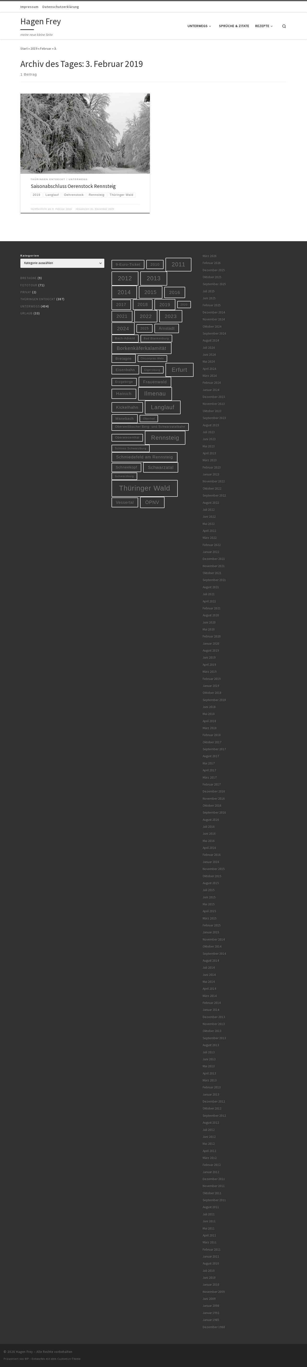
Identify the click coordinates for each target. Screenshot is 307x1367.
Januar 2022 (211, 552)
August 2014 (211, 961)
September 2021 (214, 580)
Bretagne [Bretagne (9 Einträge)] (124, 358)
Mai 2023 (209, 446)
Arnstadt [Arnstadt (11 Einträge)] (167, 328)
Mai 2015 (209, 904)
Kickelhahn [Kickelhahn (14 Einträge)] (127, 407)
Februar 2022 (212, 545)
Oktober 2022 (212, 488)
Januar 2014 (211, 1010)
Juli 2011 (209, 1214)
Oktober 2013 (212, 1031)
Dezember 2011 (214, 1179)
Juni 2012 (209, 1137)
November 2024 (214, 319)
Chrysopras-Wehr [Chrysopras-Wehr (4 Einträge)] (152, 358)
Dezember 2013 (214, 1017)
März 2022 (210, 538)
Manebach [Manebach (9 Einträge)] (125, 418)
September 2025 (214, 284)
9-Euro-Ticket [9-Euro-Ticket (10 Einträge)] (128, 264)
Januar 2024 (211, 390)
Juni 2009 (209, 1299)
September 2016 (214, 812)
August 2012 (211, 1123)
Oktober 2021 (212, 573)
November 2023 (214, 404)
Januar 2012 (211, 1172)
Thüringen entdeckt (37, 299)
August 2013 (211, 1045)
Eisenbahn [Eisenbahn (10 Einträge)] (125, 370)
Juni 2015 (209, 897)
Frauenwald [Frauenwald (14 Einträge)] (155, 382)
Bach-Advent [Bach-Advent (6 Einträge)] (125, 338)
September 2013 (214, 1038)
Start (24, 48)
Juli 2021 (209, 594)
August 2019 (211, 650)
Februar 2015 (212, 925)
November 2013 (214, 1024)
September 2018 (214, 700)
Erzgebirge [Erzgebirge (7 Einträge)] (124, 382)
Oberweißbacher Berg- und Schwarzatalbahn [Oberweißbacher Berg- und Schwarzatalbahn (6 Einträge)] (150, 426)
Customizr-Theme (69, 1359)
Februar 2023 (212, 467)
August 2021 (211, 587)
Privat (25, 292)
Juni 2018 (209, 707)
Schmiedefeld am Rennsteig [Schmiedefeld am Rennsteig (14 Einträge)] (144, 457)
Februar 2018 (212, 735)
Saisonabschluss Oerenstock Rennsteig (73, 186)
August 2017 (211, 756)
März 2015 (210, 918)
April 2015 (209, 911)
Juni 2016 (209, 834)
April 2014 (209, 989)
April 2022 (209, 531)
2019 (33, 48)
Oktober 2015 (212, 876)
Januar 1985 (211, 1320)
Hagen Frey (24, 1352)
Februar (45, 48)
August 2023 (211, 425)
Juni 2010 (209, 1278)
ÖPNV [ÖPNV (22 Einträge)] (152, 502)
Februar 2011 (212, 1249)
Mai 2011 (209, 1228)
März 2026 (210, 256)
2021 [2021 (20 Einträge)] (122, 316)
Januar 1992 (211, 1313)
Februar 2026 (212, 263)
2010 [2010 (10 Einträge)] (155, 264)
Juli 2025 (209, 291)
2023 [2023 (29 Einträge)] (171, 316)
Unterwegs (30, 306)
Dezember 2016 (214, 791)
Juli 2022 (209, 510)
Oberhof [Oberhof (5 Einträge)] (149, 418)
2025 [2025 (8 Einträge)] (144, 328)
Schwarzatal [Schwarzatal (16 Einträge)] (161, 467)
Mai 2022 (209, 524)
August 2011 (211, 1207)
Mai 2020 (209, 629)
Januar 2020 (211, 644)
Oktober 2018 (212, 693)
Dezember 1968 (214, 1327)
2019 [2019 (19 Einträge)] (164, 304)
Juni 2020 (209, 622)
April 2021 (209, 601)
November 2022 (214, 481)
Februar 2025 (212, 305)
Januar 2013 (211, 1094)
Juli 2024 (209, 348)
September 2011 (214, 1200)
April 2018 (209, 721)
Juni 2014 (209, 975)
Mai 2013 (209, 1066)
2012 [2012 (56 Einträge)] (125, 278)
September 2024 (214, 333)
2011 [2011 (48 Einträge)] (178, 264)
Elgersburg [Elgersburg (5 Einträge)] (152, 369)
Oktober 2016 (212, 805)
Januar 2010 (211, 1285)
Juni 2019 (209, 657)
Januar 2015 (211, 932)
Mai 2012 (209, 1144)
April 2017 (209, 770)
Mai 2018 (209, 714)
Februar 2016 (212, 855)
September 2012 (214, 1116)
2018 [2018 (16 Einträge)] (142, 304)
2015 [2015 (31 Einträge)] (150, 292)
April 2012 (209, 1151)
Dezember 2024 (214, 312)
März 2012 (210, 1158)
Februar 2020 (212, 636)
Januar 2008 (211, 1306)
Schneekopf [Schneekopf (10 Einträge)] (126, 467)
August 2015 (211, 883)
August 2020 (211, 615)
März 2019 (210, 672)
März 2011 (210, 1242)
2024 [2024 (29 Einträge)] (123, 328)
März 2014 (210, 996)
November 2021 (214, 566)
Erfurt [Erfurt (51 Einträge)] (179, 369)
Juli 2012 (209, 1130)
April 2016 (209, 848)
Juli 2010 (209, 1271)
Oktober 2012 (212, 1108)
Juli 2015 (209, 890)
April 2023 (209, 453)
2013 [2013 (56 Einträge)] (154, 278)
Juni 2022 (209, 517)
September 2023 (214, 418)
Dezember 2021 (214, 559)
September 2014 (214, 954)
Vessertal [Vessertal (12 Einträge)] (125, 502)
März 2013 (210, 1080)
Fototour (28, 285)
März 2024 (210, 376)
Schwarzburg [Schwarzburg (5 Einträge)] (124, 476)
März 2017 (210, 777)
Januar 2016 (211, 862)
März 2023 (210, 460)
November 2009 (214, 1292)
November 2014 (214, 939)
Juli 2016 (209, 827)
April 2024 (209, 369)
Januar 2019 (211, 686)
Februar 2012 (212, 1165)
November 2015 (214, 869)
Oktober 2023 (212, 411)
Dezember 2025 (214, 270)
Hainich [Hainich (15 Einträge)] (123, 393)
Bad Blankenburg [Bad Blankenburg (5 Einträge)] (156, 338)
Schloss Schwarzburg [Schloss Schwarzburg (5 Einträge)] (131, 448)
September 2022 (214, 495)
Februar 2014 (212, 1003)
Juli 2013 (209, 1052)
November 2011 (214, 1186)
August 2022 (211, 503)
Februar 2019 (212, 679)
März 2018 (210, 728)
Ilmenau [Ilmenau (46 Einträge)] (155, 393)
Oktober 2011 (212, 1193)
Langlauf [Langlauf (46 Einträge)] (162, 407)
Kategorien (29, 255)
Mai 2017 (209, 763)
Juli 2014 (209, 967)
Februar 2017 (212, 784)
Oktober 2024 (212, 326)
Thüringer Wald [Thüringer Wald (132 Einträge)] (144, 488)
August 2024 (211, 340)
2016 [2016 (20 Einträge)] (174, 292)
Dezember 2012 (214, 1101)
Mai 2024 (209, 362)
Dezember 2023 (214, 397)
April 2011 (209, 1235)
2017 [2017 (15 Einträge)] (121, 304)
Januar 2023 (211, 474)
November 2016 (214, 799)
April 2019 (209, 665)
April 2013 (209, 1073)
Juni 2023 (209, 439)
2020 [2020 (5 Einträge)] (184, 304)
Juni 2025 (209, 298)
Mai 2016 (209, 841)
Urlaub (26, 313)
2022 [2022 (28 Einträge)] (146, 316)
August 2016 (211, 820)
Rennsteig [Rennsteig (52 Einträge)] (165, 437)
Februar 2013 (212, 1087)
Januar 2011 (211, 1256)
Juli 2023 (209, 432)
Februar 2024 (212, 383)
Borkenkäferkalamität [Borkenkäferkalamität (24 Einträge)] (141, 348)
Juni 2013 (209, 1059)
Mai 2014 (209, 982)
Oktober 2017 (212, 742)
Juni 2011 (209, 1221)
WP (27, 1359)
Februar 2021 (212, 608)
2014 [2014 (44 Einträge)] (124, 292)
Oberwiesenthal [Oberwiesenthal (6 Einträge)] (127, 437)
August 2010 (211, 1263)
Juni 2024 (209, 355)
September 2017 (214, 749)
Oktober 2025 (212, 277)
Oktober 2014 (212, 946)
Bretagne (28, 278)
